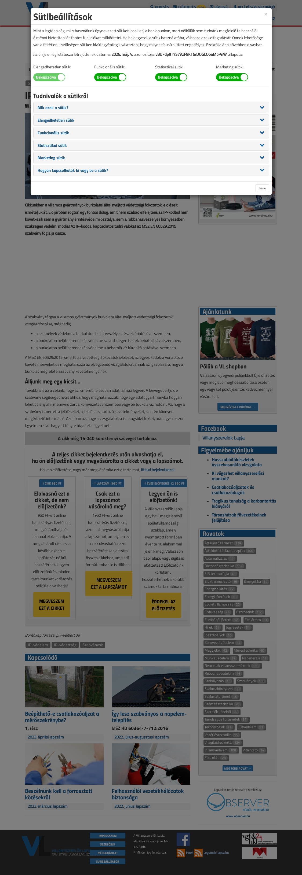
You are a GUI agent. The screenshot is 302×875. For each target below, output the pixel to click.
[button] (53, 107)
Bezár (262, 188)
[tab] (151, 107)
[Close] (265, 14)
